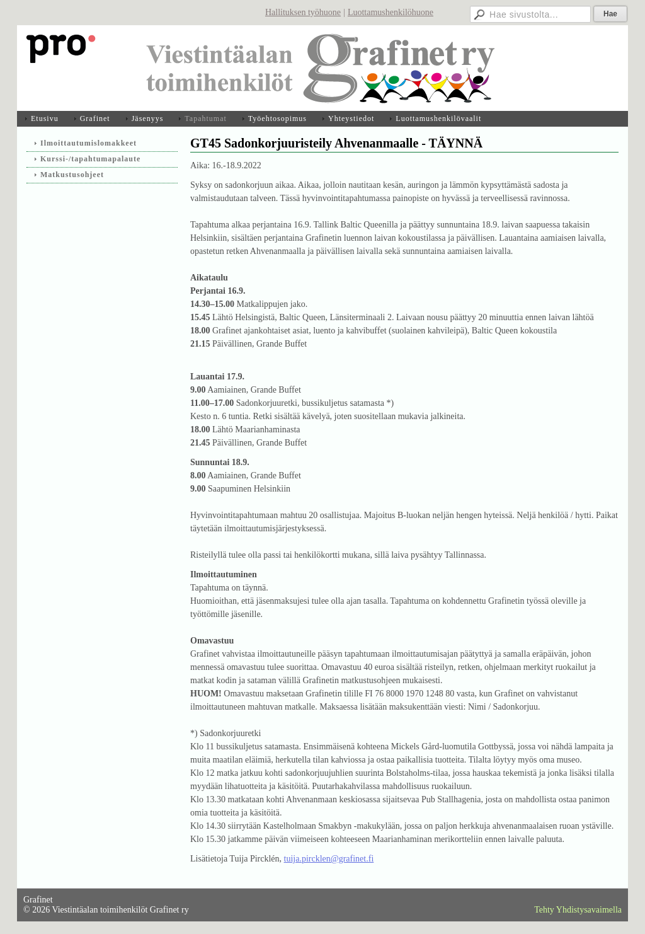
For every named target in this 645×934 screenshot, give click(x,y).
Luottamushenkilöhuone (390, 12)
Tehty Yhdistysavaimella (578, 909)
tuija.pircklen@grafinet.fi (329, 858)
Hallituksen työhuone (303, 12)
